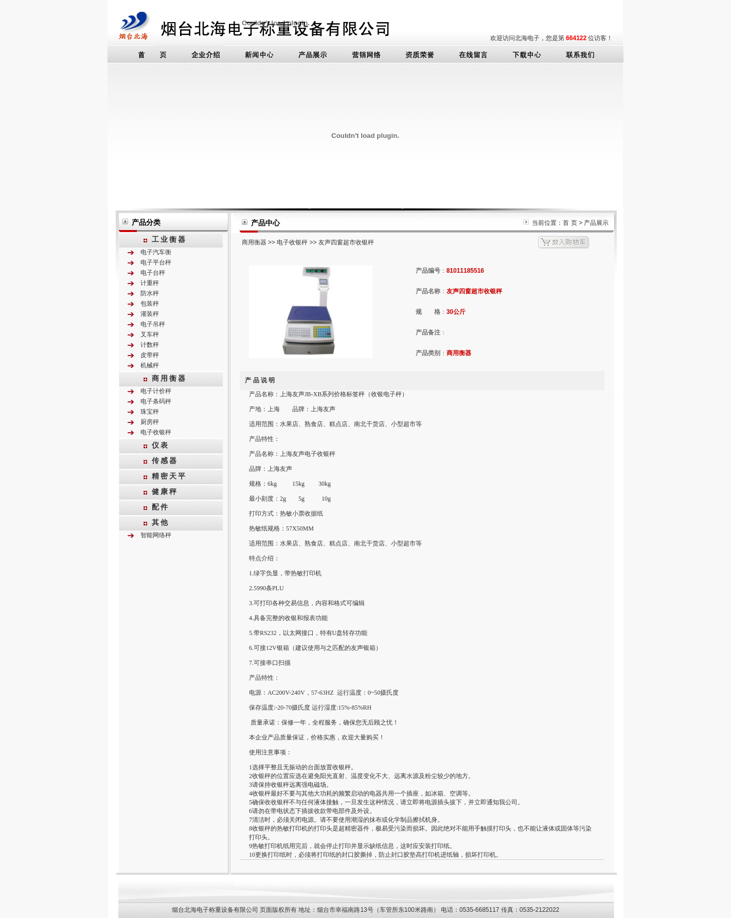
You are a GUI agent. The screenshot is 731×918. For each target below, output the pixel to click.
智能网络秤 (155, 535)
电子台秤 (152, 272)
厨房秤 (149, 422)
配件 (160, 507)
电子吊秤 (152, 324)
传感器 (165, 460)
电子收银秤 (155, 432)
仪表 (160, 445)
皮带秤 (149, 355)
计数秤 (149, 344)
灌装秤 (149, 313)
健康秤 (165, 491)
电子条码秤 (155, 401)
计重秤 (149, 283)
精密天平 (169, 476)
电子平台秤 (155, 262)
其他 (160, 522)
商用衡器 (169, 378)
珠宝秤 (149, 411)
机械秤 (149, 365)
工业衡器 (169, 239)
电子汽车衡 (155, 252)
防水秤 (149, 293)
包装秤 (149, 303)
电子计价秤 (155, 391)
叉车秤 (149, 334)
